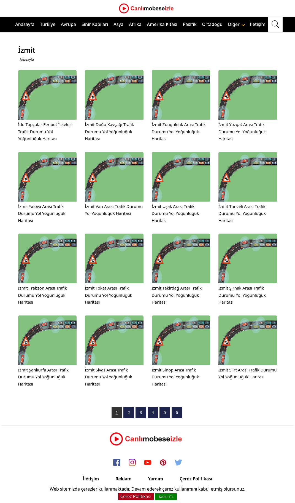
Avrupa (68, 24)
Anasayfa (24, 24)
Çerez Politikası (196, 479)
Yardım (155, 479)
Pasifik (190, 24)
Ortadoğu (212, 24)
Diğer (236, 24)
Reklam (123, 479)
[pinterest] (163, 462)
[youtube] (147, 462)
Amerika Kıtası (162, 24)
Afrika (135, 24)
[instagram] (132, 462)
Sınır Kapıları (95, 24)
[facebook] (116, 462)
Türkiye (47, 24)
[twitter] (178, 462)
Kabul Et (166, 497)
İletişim (258, 24)
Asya (118, 24)
